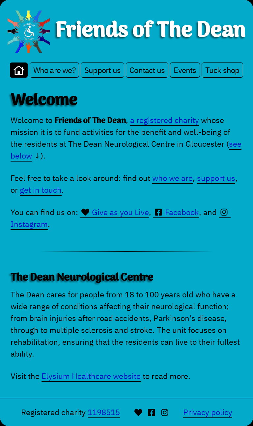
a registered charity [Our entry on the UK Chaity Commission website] (164, 120)
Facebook (176, 212)
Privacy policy (207, 412)
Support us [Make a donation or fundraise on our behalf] (102, 70)
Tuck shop (222, 70)
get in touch (41, 190)
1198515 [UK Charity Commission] (104, 412)
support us (216, 178)
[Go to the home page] (19, 70)
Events (185, 70)
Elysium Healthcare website (91, 376)
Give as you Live (114, 212)
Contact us (147, 70)
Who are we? (54, 70)
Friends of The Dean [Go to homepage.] (150, 31)
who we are (172, 178)
